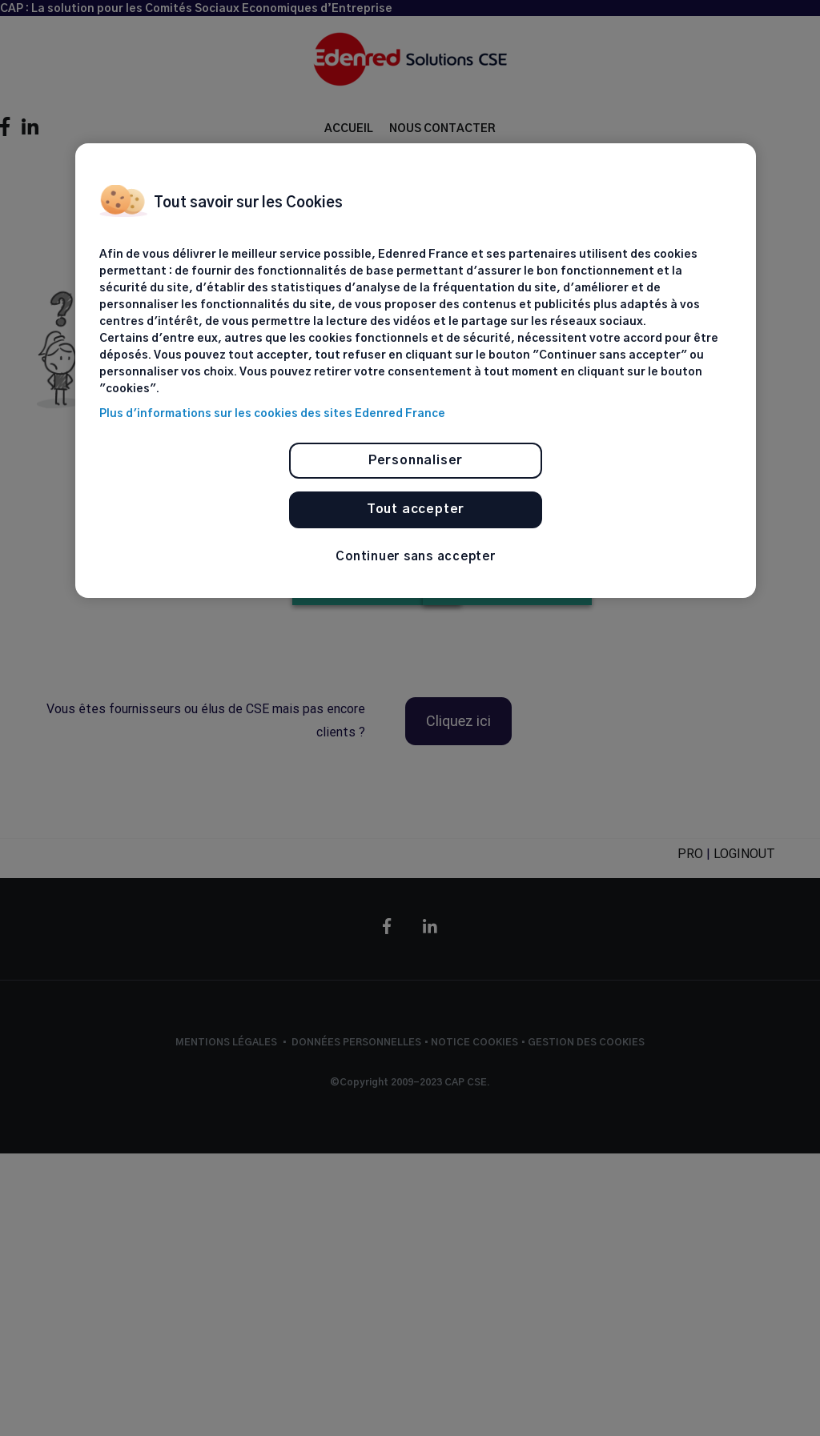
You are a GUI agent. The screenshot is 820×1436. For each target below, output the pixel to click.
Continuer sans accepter (415, 557)
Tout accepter (415, 509)
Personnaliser (415, 460)
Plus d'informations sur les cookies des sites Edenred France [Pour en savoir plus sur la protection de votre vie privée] (272, 413)
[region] (415, 370)
